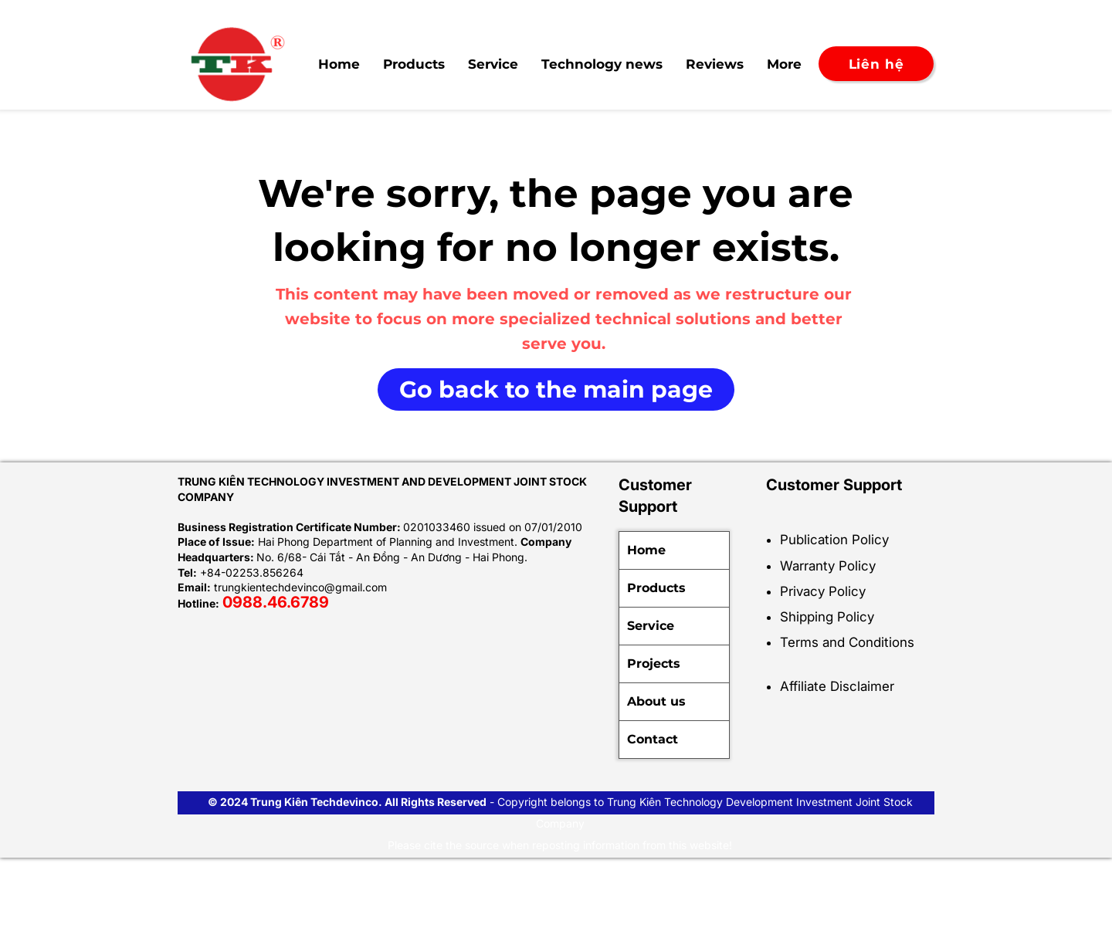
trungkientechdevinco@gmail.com (300, 587)
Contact (652, 739)
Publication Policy (834, 539)
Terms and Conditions (847, 642)
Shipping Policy (827, 617)
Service (650, 625)
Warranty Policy (828, 566)
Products (656, 588)
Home (646, 550)
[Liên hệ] (876, 63)
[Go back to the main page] (556, 389)
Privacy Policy (823, 591)
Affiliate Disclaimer (837, 686)
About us (656, 701)
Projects (653, 663)
